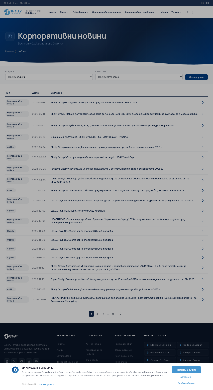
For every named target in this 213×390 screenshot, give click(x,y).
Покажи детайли (47, 384)
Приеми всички (186, 369)
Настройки (185, 376)
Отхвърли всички (186, 383)
